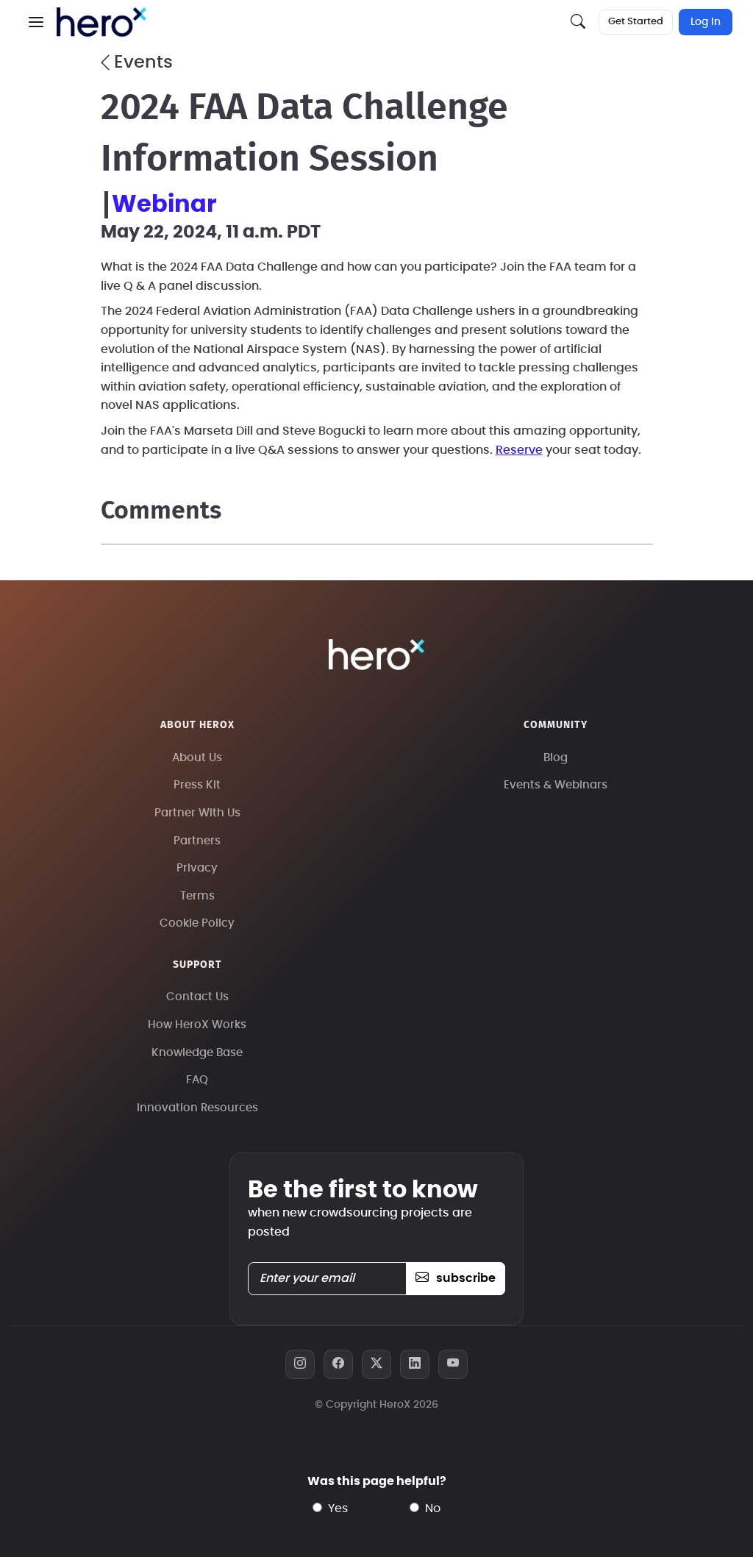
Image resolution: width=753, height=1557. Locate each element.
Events (137, 62)
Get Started (635, 21)
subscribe (455, 1278)
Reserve (519, 450)
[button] (36, 22)
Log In (705, 22)
